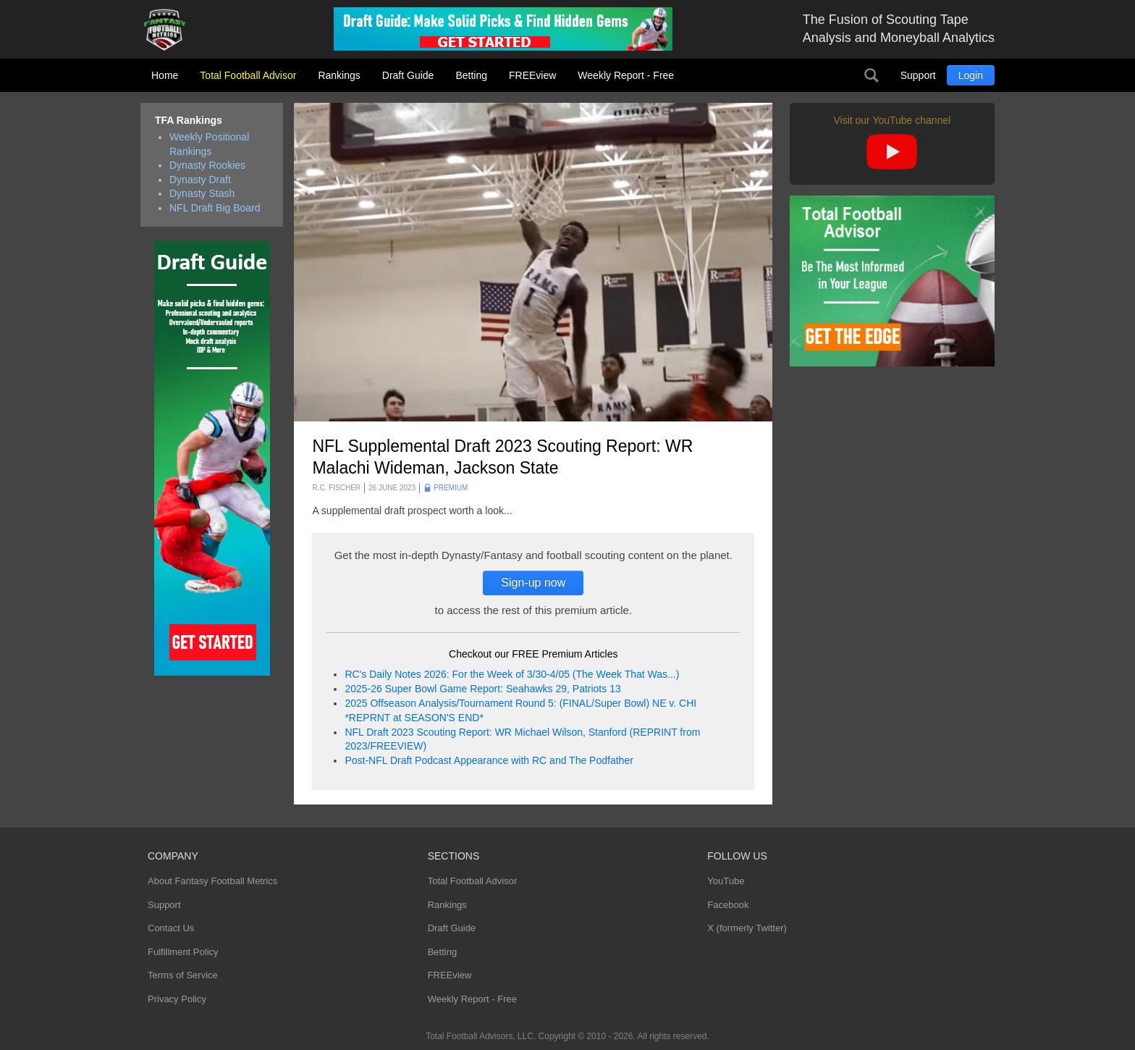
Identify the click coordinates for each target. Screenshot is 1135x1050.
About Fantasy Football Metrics (212, 880)
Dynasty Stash (202, 193)
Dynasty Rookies (207, 165)
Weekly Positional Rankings (209, 144)
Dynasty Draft (200, 179)
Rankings (339, 75)
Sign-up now (533, 582)
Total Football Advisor (248, 75)
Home (164, 75)
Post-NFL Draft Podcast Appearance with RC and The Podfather (489, 760)
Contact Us (171, 928)
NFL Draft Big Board (215, 208)
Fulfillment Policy (183, 951)
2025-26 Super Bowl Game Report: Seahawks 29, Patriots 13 (482, 688)
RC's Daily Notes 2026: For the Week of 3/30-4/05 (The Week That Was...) (512, 674)
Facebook (727, 904)
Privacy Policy (177, 999)
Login (970, 75)
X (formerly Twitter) (747, 928)
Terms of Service (183, 975)
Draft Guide (408, 75)
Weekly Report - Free (626, 75)
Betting (471, 75)
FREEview (532, 75)
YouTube (725, 880)
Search (871, 75)
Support (918, 75)
